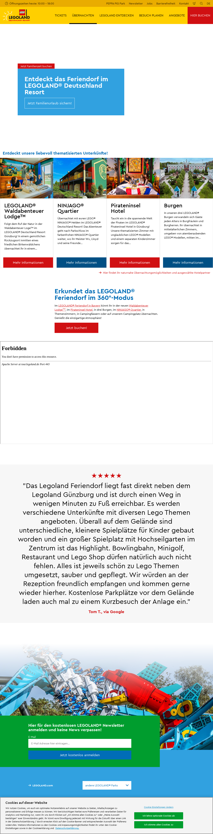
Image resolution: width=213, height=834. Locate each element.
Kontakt (184, 3)
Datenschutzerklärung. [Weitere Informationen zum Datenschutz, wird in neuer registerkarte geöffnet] (67, 828)
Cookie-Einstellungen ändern (159, 807)
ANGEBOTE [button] (177, 15)
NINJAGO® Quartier (129, 309)
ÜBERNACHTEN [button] (83, 15)
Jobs (149, 3)
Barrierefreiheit (165, 3)
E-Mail (32, 737)
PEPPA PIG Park (115, 3)
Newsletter (136, 3)
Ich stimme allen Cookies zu (158, 824)
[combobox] (107, 785)
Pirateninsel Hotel (82, 309)
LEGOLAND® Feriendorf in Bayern (79, 305)
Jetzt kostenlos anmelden (80, 755)
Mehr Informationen (28, 262)
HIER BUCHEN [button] (200, 15)
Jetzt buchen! (76, 328)
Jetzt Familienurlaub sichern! (49, 103)
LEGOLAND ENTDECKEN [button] (117, 15)
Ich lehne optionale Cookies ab (159, 815)
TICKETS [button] (61, 15)
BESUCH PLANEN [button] (151, 15)
